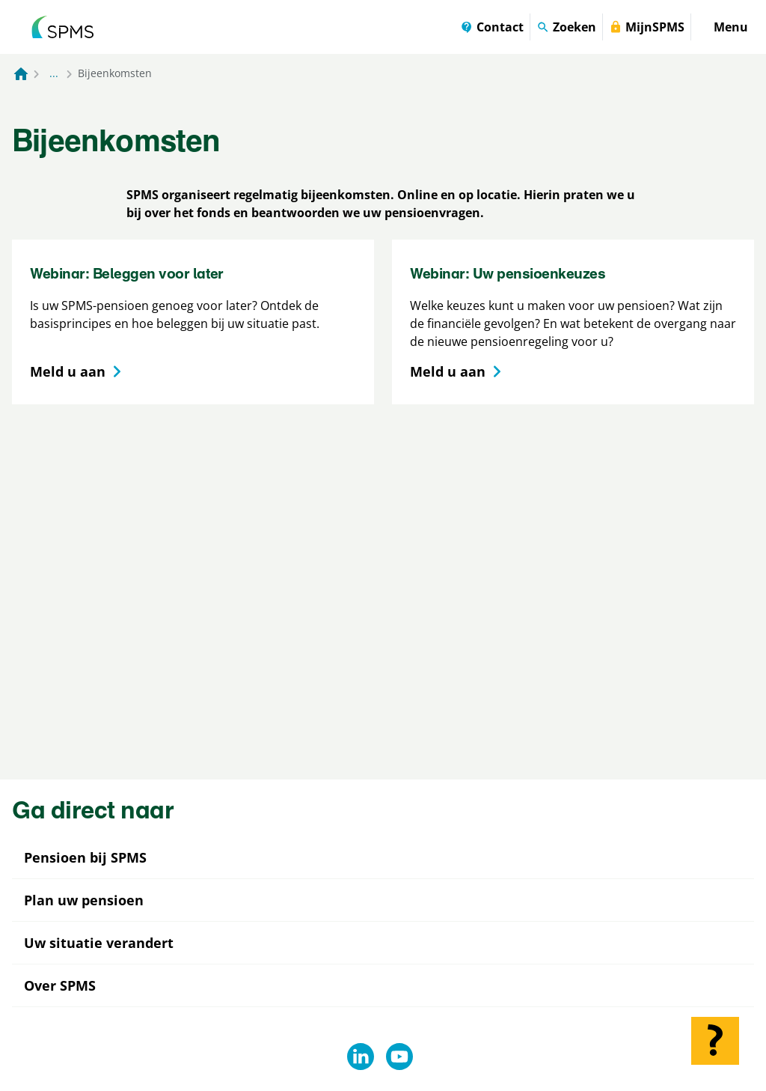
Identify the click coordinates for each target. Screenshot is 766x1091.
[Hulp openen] (715, 1041)
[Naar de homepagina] (21, 73)
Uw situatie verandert (99, 943)
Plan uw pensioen (84, 900)
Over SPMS (60, 985)
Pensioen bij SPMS (85, 857)
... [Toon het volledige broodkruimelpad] (53, 73)
